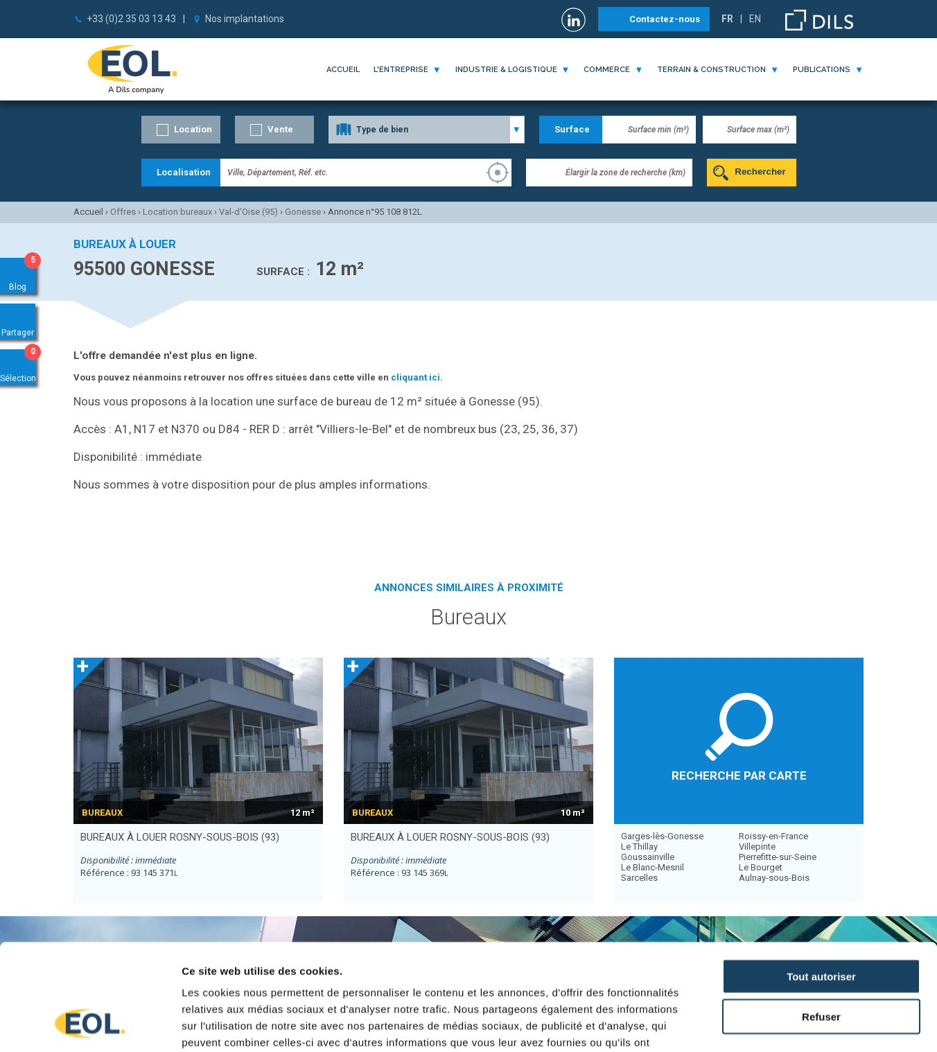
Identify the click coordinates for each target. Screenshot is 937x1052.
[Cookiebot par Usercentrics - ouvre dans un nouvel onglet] (89, 1025)
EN (755, 18)
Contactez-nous (664, 19)
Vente (280, 129)
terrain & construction (711, 69)
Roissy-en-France (773, 836)
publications (821, 69)
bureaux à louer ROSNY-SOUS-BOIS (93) (179, 837)
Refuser (821, 921)
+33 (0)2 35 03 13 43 (131, 18)
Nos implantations (244, 18)
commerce (607, 69)
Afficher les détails (763, 1025)
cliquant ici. (417, 377)
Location (193, 129)
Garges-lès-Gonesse (662, 836)
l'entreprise (401, 69)
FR (727, 18)
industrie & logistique (506, 69)
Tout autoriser (821, 880)
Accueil (343, 69)
